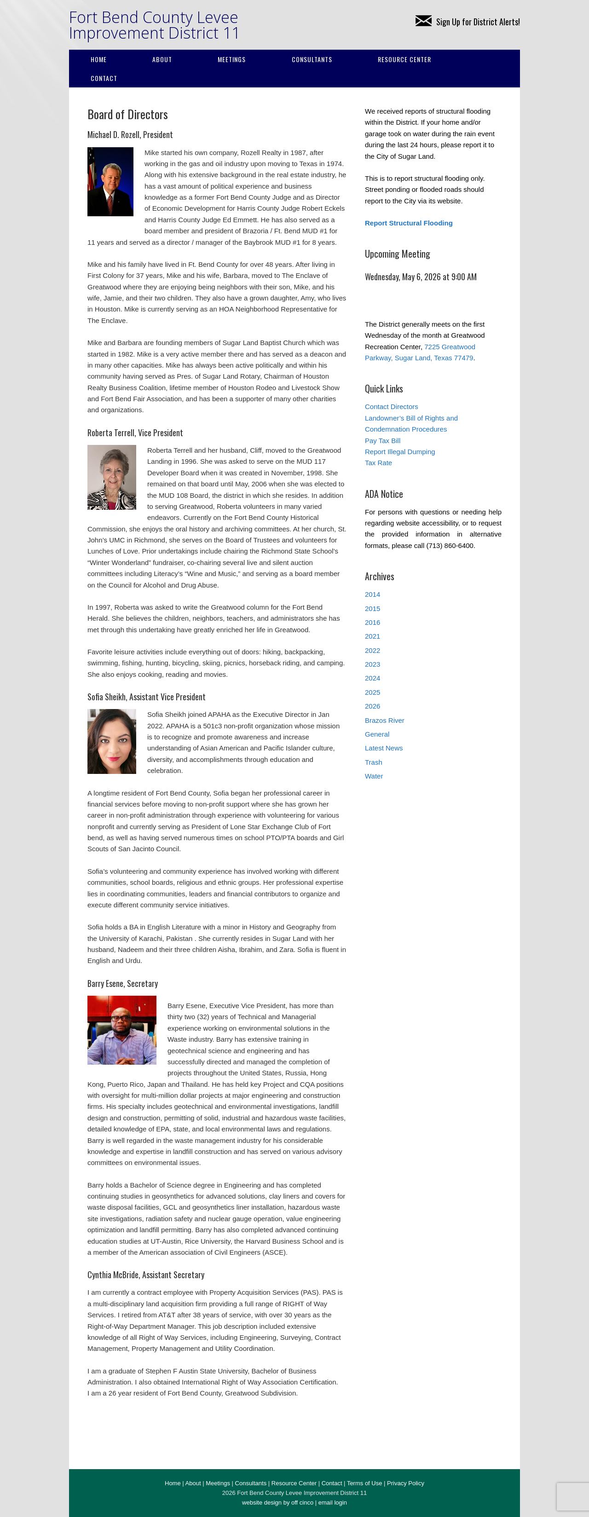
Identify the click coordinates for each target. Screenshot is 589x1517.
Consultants (312, 59)
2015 (372, 608)
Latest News (384, 748)
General (377, 734)
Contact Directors (391, 406)
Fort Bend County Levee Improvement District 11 (154, 24)
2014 (372, 594)
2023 (372, 664)
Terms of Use (364, 1483)
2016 (372, 622)
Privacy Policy (405, 1483)
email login (332, 1502)
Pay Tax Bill (382, 440)
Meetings (232, 59)
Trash (373, 762)
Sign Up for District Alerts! (468, 22)
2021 (372, 636)
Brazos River (384, 720)
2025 (372, 692)
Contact (104, 78)
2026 (372, 706)
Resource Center (404, 59)
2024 (372, 678)
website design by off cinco (277, 1502)
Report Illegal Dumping (400, 452)
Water (374, 776)
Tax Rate (378, 463)
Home (99, 59)
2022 (372, 650)
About (162, 59)
